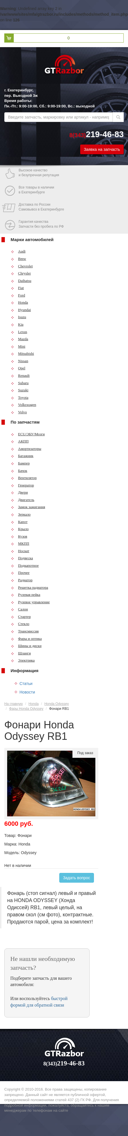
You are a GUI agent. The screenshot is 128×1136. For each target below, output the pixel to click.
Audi (18, 251)
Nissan (19, 361)
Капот (19, 522)
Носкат (20, 551)
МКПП (20, 543)
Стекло (20, 624)
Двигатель (22, 500)
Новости (27, 692)
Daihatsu (21, 281)
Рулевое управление (30, 602)
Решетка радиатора (29, 587)
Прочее (20, 572)
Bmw (18, 259)
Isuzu (18, 317)
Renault (20, 375)
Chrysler (21, 273)
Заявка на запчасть (102, 149)
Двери (19, 492)
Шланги (21, 653)
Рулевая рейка (25, 594)
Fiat (17, 288)
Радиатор (22, 580)
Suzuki (19, 390)
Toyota (19, 397)
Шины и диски (26, 646)
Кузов (19, 536)
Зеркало (21, 514)
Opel (18, 368)
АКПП (20, 441)
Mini (18, 346)
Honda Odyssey (56, 704)
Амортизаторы (26, 448)
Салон (19, 609)
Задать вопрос (76, 877)
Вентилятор (24, 478)
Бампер (20, 463)
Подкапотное (25, 565)
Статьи (25, 683)
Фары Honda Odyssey (26, 709)
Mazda (19, 339)
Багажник (22, 456)
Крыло (20, 529)
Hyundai (21, 310)
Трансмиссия (25, 631)
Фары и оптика (26, 638)
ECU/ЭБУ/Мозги (28, 434)
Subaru (20, 383)
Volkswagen (23, 404)
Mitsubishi (22, 353)
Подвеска (22, 558)
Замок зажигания (28, 507)
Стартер (21, 616)
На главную (13, 704)
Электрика (23, 660)
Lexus (19, 332)
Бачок (19, 470)
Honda (19, 302)
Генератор (22, 485)
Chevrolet (22, 266)
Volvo (19, 412)
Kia (17, 324)
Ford (18, 295)
